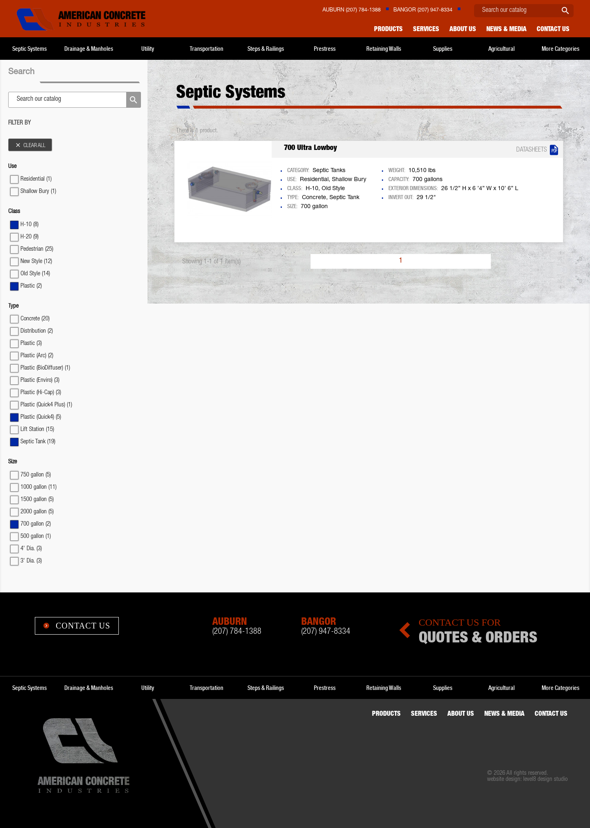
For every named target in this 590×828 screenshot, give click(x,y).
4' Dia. (31, 549)
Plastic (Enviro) (39, 380)
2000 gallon (37, 512)
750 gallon (35, 475)
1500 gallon (37, 500)
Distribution (36, 331)
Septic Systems (29, 48)
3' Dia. (31, 561)
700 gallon (35, 524)
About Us (462, 30)
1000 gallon (38, 487)
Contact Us (76, 625)
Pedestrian (36, 249)
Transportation (206, 48)
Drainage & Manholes (88, 48)
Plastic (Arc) (36, 356)
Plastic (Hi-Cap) (40, 393)
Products (388, 30)
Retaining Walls (383, 48)
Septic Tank (37, 442)
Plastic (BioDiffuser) (45, 368)
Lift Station (37, 429)
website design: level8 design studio (527, 779)
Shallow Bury (38, 191)
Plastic (31, 286)
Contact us (553, 30)
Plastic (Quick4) (40, 417)
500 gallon (35, 536)
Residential (36, 179)
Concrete (35, 319)
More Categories (560, 48)
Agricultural (501, 48)
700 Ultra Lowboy (310, 148)
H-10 (29, 225)
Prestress (325, 48)
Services (426, 30)
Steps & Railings (265, 48)
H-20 (29, 237)
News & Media (506, 30)
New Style (36, 262)
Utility (147, 48)
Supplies (442, 48)
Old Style (35, 274)
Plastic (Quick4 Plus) (46, 405)
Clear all (30, 145)
